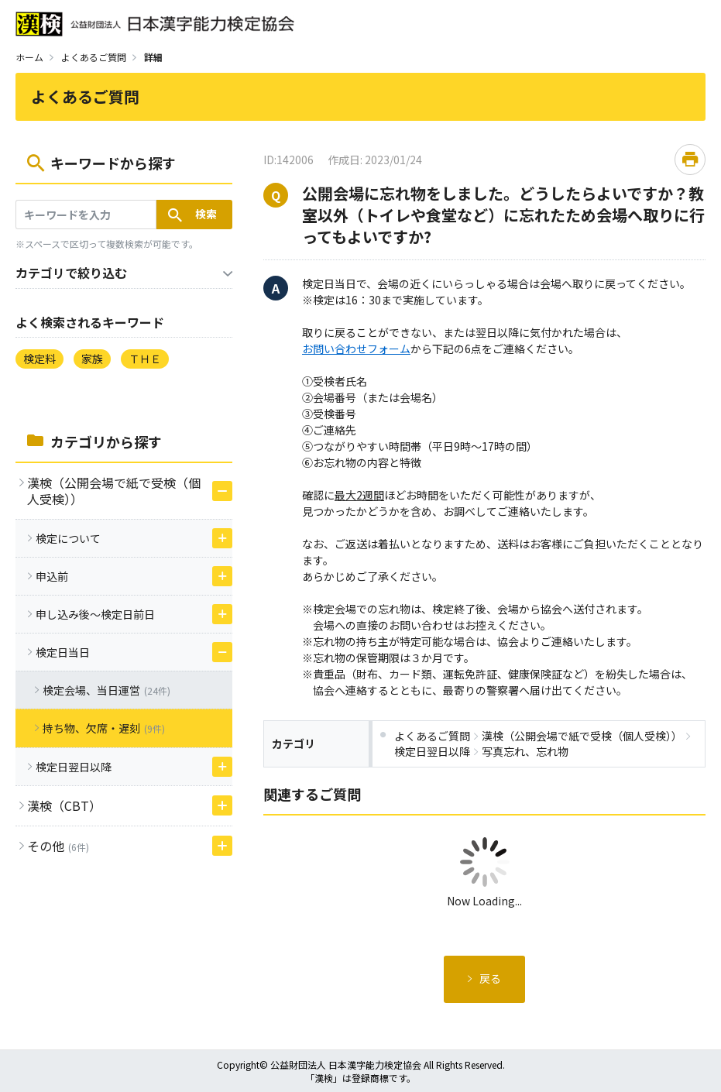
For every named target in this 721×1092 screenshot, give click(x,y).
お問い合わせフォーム (356, 348)
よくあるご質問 (93, 57)
